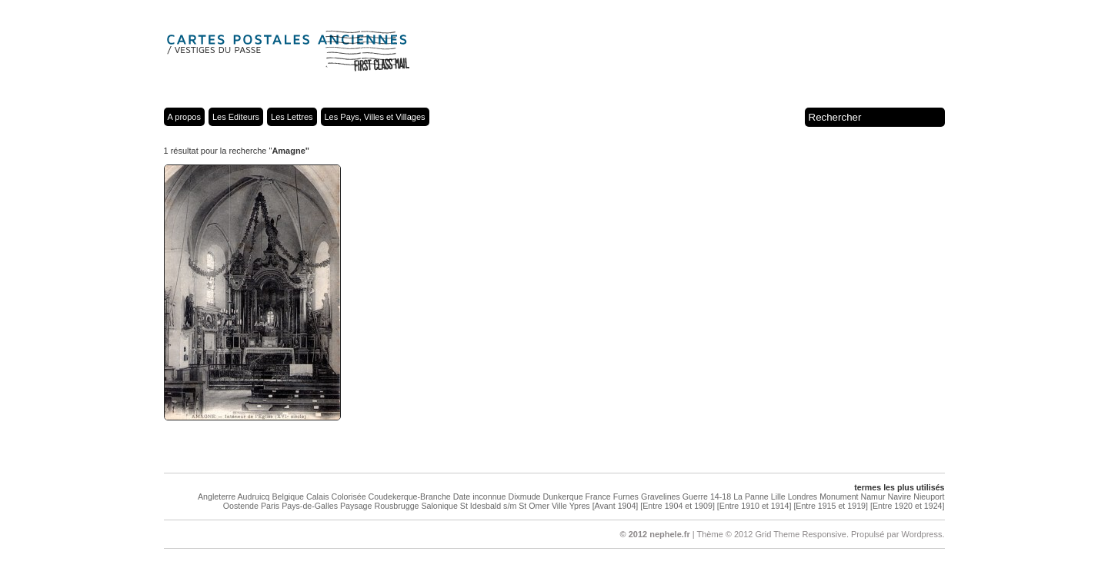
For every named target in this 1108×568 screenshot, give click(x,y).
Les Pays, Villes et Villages (375, 116)
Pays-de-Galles (310, 505)
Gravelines (660, 496)
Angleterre (216, 496)
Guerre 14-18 (706, 496)
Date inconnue (479, 496)
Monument (838, 496)
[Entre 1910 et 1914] (754, 505)
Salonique (439, 505)
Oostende (241, 505)
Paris (270, 505)
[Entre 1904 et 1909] (677, 505)
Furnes (626, 496)
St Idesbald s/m (488, 505)
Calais (317, 496)
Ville (559, 505)
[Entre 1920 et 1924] (907, 505)
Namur (873, 496)
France (598, 496)
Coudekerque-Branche (410, 496)
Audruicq (253, 496)
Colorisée (349, 496)
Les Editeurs (235, 116)
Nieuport (928, 496)
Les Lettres (291, 116)
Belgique (288, 496)
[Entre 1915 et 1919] (830, 505)
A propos (184, 116)
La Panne (751, 496)
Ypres (579, 505)
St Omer (534, 505)
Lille (778, 496)
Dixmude (524, 496)
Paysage (356, 505)
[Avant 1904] (615, 505)
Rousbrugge (396, 505)
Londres (803, 496)
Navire (899, 496)
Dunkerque (562, 496)
